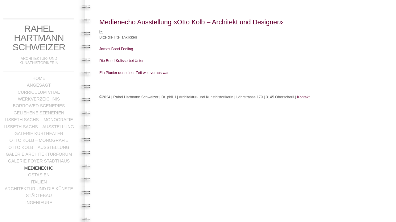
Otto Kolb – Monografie (38, 140)
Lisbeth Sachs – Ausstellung (39, 126)
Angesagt (39, 85)
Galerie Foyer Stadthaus (39, 160)
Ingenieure (38, 202)
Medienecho (39, 168)
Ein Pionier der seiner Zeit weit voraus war (134, 73)
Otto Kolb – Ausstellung (38, 147)
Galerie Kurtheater (38, 133)
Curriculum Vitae (39, 92)
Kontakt (303, 97)
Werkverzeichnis (39, 99)
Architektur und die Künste (39, 188)
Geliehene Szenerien (39, 112)
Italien (39, 181)
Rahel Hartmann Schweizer (39, 37)
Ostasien (39, 174)
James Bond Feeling (116, 49)
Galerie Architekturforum (39, 154)
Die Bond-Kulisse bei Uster (121, 61)
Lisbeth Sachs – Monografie (39, 119)
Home (38, 78)
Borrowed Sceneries (39, 105)
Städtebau (39, 195)
